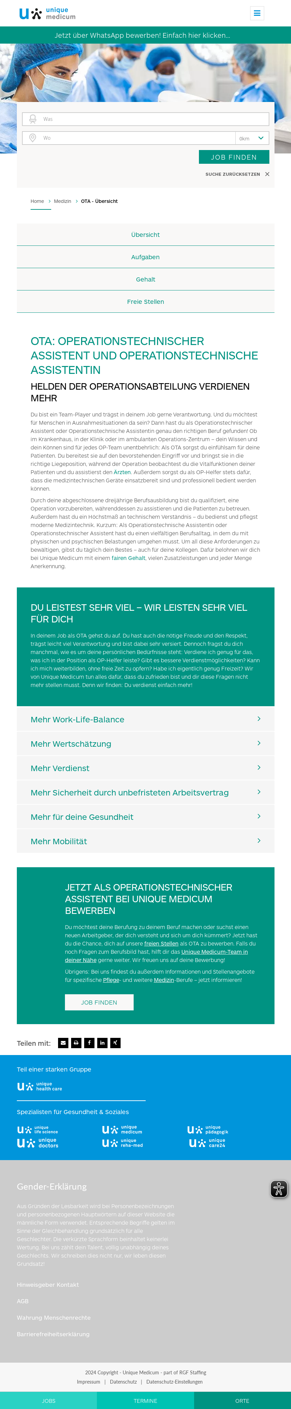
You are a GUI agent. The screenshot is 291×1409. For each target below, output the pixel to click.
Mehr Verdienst (60, 768)
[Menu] (257, 13)
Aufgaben (145, 257)
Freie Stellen (145, 301)
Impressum (88, 1382)
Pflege (111, 979)
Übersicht (145, 234)
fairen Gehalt (128, 557)
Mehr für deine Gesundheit (82, 817)
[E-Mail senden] (63, 1043)
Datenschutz (123, 1382)
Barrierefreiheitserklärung (53, 1333)
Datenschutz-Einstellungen (174, 1382)
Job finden (234, 157)
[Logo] (46, 11)
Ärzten (122, 472)
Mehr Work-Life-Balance (77, 719)
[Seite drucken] (76, 1043)
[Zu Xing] (115, 1043)
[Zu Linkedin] (102, 1043)
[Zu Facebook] (89, 1043)
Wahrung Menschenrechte (54, 1317)
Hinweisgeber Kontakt (48, 1284)
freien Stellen (161, 943)
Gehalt (145, 279)
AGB (23, 1300)
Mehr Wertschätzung (71, 743)
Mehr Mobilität (59, 841)
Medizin (164, 979)
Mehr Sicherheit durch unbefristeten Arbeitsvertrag (130, 792)
